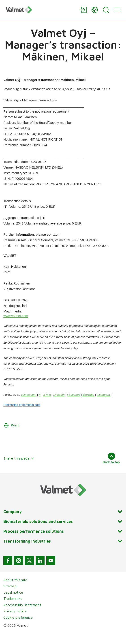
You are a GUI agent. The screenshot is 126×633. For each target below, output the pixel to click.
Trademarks (12, 599)
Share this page (19, 458)
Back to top (111, 458)
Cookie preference (18, 617)
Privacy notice (15, 611)
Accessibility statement (22, 605)
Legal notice (13, 592)
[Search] (105, 9)
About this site (15, 580)
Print (11, 425)
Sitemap (10, 586)
